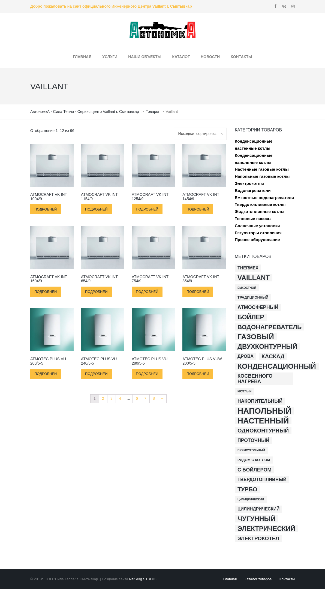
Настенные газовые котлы (262, 169)
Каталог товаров (258, 579)
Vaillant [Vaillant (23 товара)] (253, 277)
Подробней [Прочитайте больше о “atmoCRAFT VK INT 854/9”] (197, 292)
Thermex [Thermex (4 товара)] (247, 268)
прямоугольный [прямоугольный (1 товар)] (251, 450)
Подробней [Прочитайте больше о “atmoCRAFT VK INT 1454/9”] (197, 209)
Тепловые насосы (253, 218)
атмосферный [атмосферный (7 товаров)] (257, 307)
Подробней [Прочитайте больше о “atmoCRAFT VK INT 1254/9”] (147, 209)
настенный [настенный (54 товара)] (263, 420)
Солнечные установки (257, 225)
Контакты (287, 579)
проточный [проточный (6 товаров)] (253, 440)
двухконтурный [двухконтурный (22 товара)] (267, 346)
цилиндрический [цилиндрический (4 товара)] (258, 509)
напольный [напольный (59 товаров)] (264, 410)
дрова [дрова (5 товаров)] (245, 356)
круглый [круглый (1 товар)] (244, 391)
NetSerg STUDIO (142, 579)
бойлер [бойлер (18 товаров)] (250, 317)
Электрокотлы (249, 183)
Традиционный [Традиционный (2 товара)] (252, 297)
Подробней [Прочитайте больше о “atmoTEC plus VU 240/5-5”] (96, 374)
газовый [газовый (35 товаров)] (255, 336)
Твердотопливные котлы (260, 204)
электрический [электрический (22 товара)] (266, 528)
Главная (230, 579)
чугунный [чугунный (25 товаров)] (256, 518)
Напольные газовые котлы (262, 176)
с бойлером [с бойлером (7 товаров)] (254, 470)
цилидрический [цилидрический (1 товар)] (250, 499)
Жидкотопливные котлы (259, 211)
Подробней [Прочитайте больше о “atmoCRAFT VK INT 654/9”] (96, 292)
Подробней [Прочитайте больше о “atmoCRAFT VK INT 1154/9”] (96, 209)
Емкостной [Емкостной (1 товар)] (246, 287)
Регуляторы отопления (258, 232)
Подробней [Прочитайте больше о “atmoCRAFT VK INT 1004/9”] (45, 209)
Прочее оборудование (257, 239)
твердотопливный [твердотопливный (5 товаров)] (262, 479)
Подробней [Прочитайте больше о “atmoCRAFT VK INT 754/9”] (147, 292)
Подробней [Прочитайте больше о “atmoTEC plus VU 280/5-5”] (147, 374)
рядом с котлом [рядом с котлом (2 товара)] (253, 460)
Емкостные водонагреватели (264, 197)
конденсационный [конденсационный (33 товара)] (276, 366)
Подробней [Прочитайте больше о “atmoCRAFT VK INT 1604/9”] (45, 292)
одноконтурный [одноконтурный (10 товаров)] (263, 431)
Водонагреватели (252, 190)
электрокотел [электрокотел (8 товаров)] (258, 538)
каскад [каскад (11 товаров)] (272, 356)
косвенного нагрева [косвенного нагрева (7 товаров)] (255, 378)
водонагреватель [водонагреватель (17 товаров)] (269, 326)
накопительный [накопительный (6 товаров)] (259, 401)
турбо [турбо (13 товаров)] (247, 489)
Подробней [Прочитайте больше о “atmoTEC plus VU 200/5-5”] (45, 374)
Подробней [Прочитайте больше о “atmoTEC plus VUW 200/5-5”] (197, 374)
